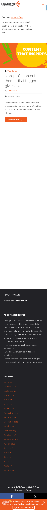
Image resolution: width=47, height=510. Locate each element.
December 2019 (11, 422)
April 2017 (8, 466)
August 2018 (9, 444)
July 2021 (8, 400)
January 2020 (10, 417)
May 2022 (8, 382)
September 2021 (11, 391)
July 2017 (8, 453)
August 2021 (9, 395)
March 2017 (9, 470)
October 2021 (10, 387)
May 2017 (8, 461)
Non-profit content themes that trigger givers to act (20, 81)
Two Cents (12, 71)
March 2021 (9, 409)
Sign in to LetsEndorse (23, 507)
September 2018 (11, 439)
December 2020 (11, 413)
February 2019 (10, 431)
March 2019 (9, 426)
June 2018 (8, 448)
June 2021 (8, 404)
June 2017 (8, 457)
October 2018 (10, 435)
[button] (23, 504)
